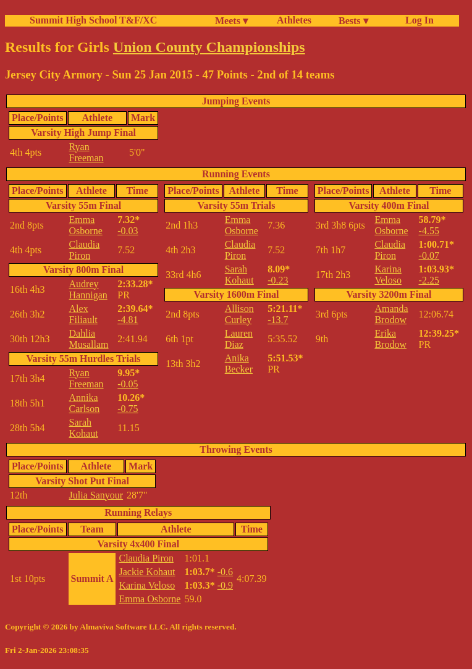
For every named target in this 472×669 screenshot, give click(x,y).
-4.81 (127, 319)
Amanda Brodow (391, 314)
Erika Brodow (390, 339)
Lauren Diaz (239, 339)
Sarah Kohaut (83, 428)
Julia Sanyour (96, 495)
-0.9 (225, 585)
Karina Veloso (388, 274)
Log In (417, 20)
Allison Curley (239, 314)
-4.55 (429, 230)
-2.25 (429, 280)
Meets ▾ (231, 20)
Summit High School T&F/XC (93, 20)
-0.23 (278, 280)
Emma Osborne (86, 225)
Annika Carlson (84, 403)
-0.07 (429, 255)
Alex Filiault (83, 314)
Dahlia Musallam (89, 339)
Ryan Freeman (86, 152)
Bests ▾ (353, 20)
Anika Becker (239, 363)
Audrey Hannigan (88, 289)
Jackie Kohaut (147, 571)
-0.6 (225, 571)
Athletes (294, 20)
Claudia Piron (84, 250)
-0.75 (127, 408)
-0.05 (127, 384)
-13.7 (278, 319)
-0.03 (127, 230)
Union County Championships (209, 47)
